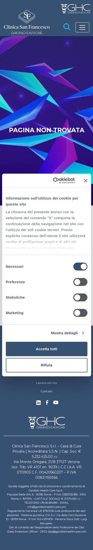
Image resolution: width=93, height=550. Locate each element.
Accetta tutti (46, 349)
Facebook (47, 404)
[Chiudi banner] (85, 180)
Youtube (56, 403)
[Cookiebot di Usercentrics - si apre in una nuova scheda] (55, 180)
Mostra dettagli (64, 333)
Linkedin (38, 404)
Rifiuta (46, 365)
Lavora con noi (46, 383)
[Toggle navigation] (82, 27)
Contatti (46, 391)
